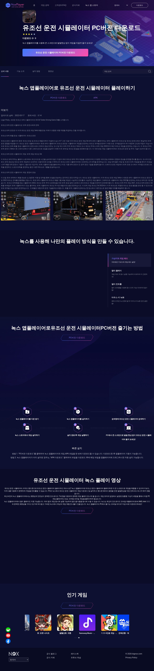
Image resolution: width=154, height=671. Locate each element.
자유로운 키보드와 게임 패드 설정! (123, 262)
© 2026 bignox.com (133, 654)
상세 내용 (5, 71)
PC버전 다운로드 (58, 97)
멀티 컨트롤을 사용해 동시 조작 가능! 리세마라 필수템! (129, 289)
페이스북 (75, 654)
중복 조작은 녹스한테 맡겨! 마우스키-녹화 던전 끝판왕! (129, 302)
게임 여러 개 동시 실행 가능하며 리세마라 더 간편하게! (129, 275)
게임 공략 (45, 5)
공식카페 (76, 5)
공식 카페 (51, 657)
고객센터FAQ (60, 5)
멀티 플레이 (117, 271)
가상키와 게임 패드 (120, 258)
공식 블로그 (52, 654)
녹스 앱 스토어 (91, 5)
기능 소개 (20, 71)
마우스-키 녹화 (118, 297)
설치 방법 (36, 71)
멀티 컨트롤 (117, 284)
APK (96, 97)
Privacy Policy (131, 657)
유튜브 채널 (76, 657)
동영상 (51, 71)
